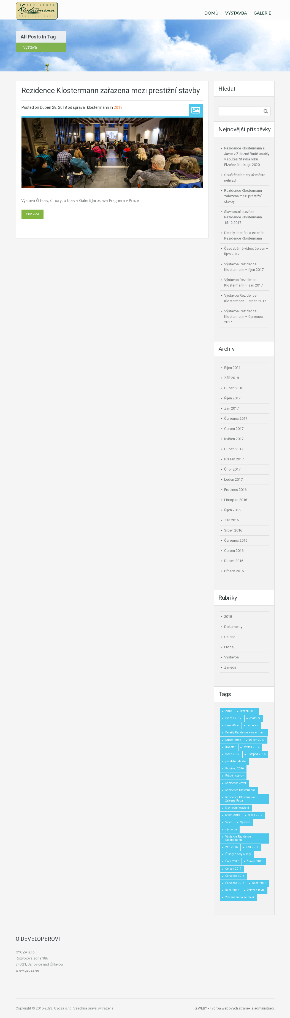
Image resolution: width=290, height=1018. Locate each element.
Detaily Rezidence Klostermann (245, 732)
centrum (255, 718)
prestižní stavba (235, 761)
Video (228, 822)
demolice (252, 725)
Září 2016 (231, 520)
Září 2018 (231, 378)
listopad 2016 (256, 754)
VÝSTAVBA (236, 12)
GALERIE (262, 12)
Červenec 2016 (235, 540)
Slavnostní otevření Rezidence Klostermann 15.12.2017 (243, 217)
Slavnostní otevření (237, 807)
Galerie (229, 637)
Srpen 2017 (255, 814)
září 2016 (231, 847)
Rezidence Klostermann (240, 790)
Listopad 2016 (235, 500)
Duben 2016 (233, 561)
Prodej (229, 647)
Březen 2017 (234, 459)
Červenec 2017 (235, 418)
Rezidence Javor (235, 783)
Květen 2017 (233, 439)
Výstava (245, 822)
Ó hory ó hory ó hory (238, 854)
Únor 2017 (232, 469)
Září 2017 (231, 408)
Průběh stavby (234, 775)
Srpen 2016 (233, 530)
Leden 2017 (233, 479)
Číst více (32, 214)
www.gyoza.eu (27, 970)
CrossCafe (232, 725)
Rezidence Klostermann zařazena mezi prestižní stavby (110, 90)
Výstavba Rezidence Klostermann (238, 838)
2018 (118, 107)
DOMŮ (211, 12)
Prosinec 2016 (235, 490)
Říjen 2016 (232, 510)
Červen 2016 (233, 551)
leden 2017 (232, 754)
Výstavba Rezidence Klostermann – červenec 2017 (243, 316)
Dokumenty (233, 627)
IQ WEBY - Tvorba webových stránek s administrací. (234, 1008)
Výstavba (231, 657)
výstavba (231, 829)
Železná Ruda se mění (239, 897)
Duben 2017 (233, 449)
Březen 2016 (234, 571)
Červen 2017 (233, 429)
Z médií (230, 667)
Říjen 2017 (232, 398)
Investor (230, 747)
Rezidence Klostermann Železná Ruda (240, 799)
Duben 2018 (233, 388)
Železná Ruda (256, 890)
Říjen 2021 (232, 368)
